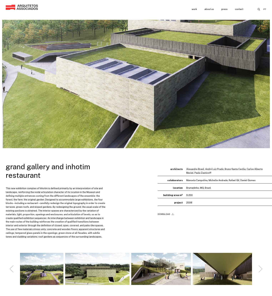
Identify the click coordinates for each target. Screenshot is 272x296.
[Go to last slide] (11, 271)
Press (224, 9)
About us (209, 9)
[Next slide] (260, 271)
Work (194, 9)
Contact (239, 9)
